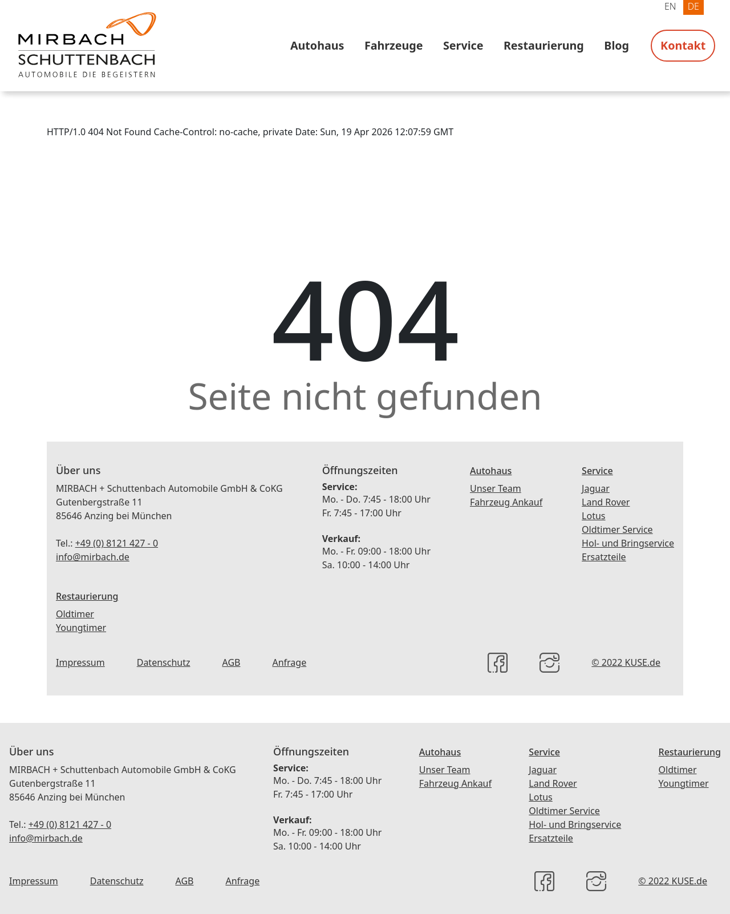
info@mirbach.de (92, 557)
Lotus (593, 515)
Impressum (80, 662)
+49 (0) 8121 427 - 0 (116, 543)
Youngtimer (81, 627)
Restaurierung (544, 45)
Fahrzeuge (393, 45)
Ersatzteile (604, 557)
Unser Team (495, 488)
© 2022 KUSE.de (625, 662)
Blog (616, 45)
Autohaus (317, 45)
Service (463, 45)
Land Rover (606, 502)
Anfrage (289, 662)
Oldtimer (75, 614)
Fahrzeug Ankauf (506, 502)
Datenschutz (163, 662)
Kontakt (682, 45)
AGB (231, 662)
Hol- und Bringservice (628, 543)
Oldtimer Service (617, 529)
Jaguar (596, 488)
